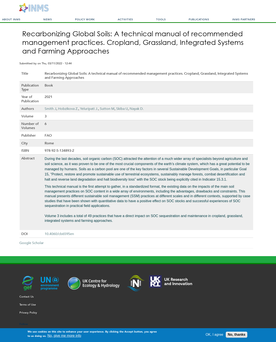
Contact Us (26, 296)
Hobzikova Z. (68, 108)
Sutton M (107, 108)
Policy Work (85, 19)
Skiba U (122, 108)
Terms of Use (27, 304)
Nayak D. (137, 108)
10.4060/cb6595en (59, 234)
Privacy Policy (28, 312)
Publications (199, 19)
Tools (161, 19)
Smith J (50, 108)
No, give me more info (64, 337)
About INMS (11, 19)
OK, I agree (214, 335)
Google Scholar (31, 243)
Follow (23, 324)
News (47, 19)
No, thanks (236, 335)
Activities (125, 19)
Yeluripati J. (89, 108)
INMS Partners (243, 19)
